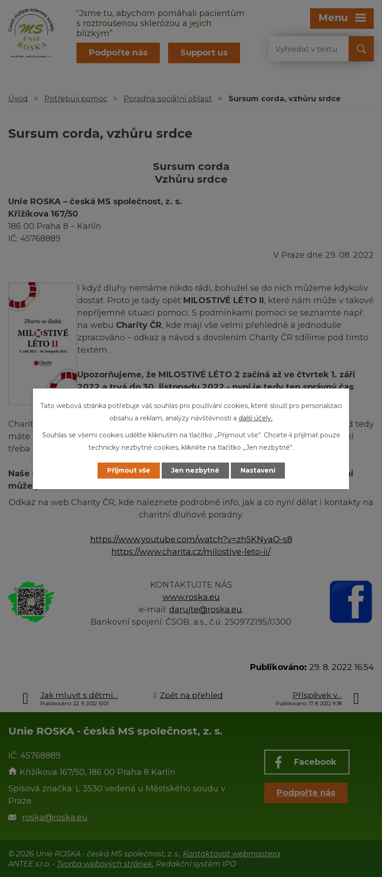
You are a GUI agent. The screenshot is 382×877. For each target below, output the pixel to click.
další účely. (256, 418)
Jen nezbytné (195, 470)
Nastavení (257, 470)
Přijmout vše (128, 470)
